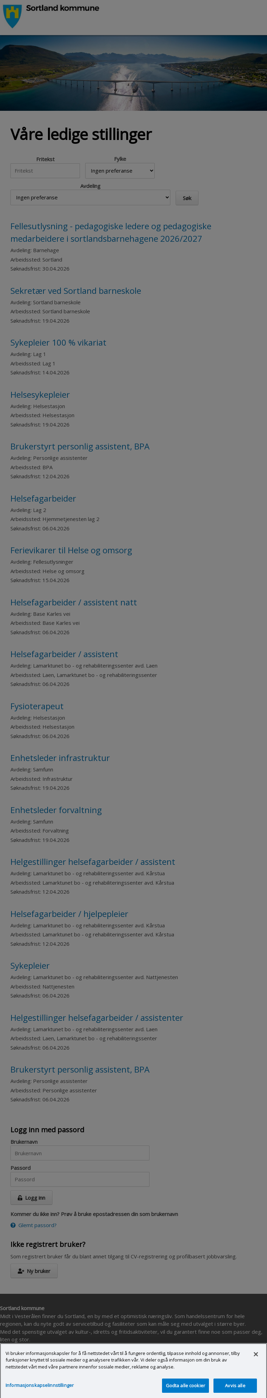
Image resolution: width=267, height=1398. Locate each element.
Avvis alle (235, 1389)
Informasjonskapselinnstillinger (40, 1388)
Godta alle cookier (185, 1389)
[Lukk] (256, 1358)
